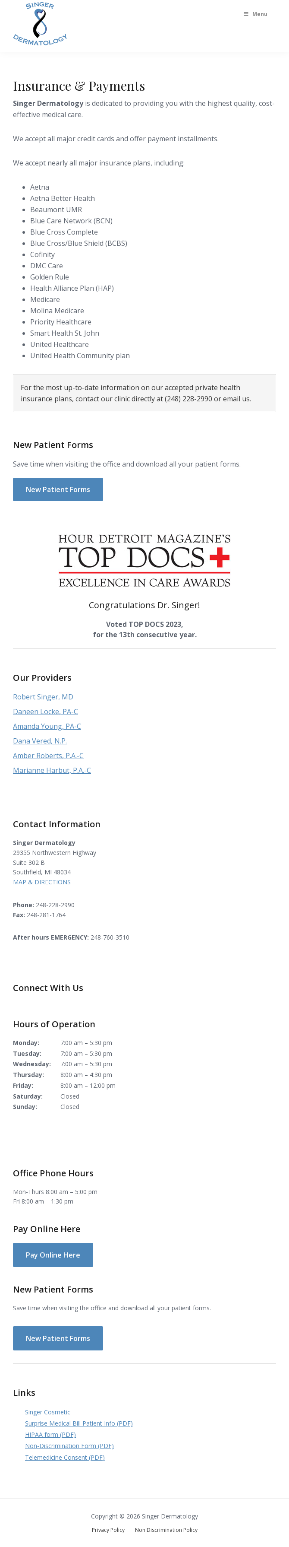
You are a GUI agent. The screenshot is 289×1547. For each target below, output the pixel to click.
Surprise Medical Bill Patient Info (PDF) (79, 1423)
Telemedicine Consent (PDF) (65, 1457)
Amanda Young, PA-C (47, 726)
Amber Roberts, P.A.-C (48, 755)
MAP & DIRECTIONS (42, 882)
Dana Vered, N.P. (40, 741)
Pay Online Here (53, 1255)
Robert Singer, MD (43, 697)
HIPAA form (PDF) (50, 1434)
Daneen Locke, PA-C (45, 711)
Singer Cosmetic (47, 1412)
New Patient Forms (58, 489)
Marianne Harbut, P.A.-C (52, 770)
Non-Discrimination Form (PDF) (69, 1446)
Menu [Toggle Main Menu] (254, 14)
